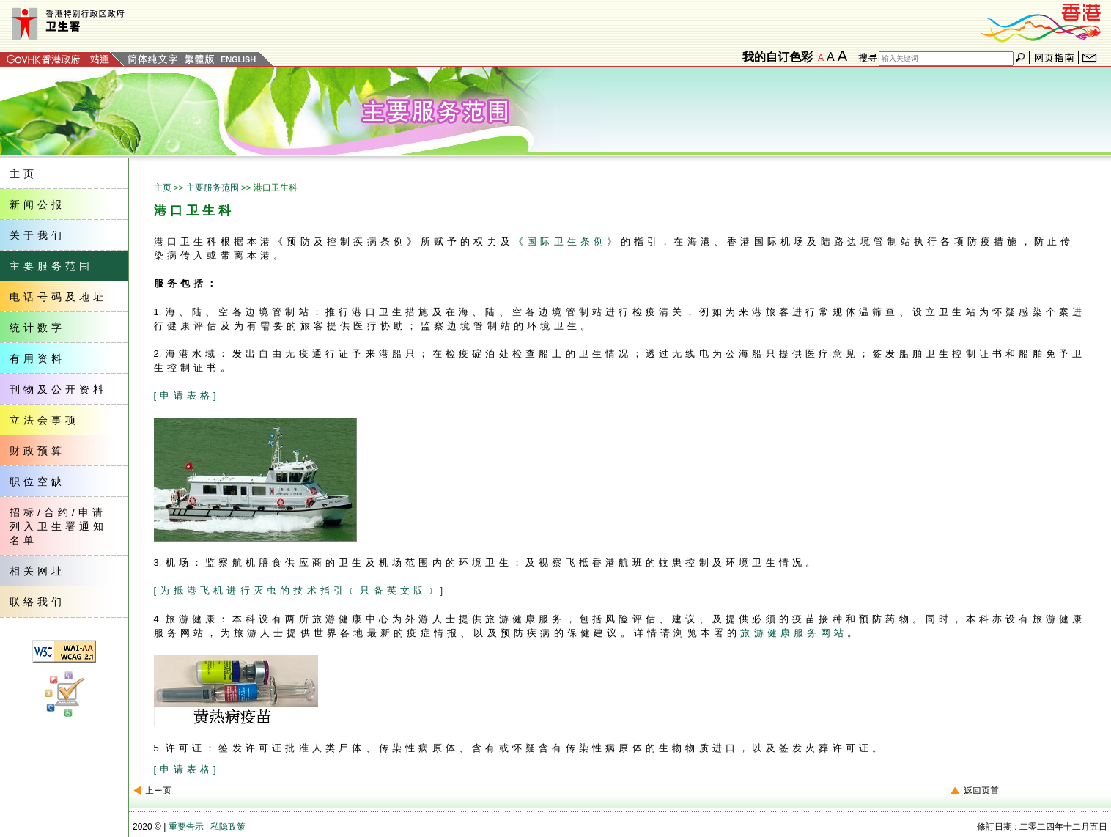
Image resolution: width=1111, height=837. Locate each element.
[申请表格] (187, 395)
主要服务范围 (212, 187)
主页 (162, 187)
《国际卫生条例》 (567, 241)
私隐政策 (228, 827)
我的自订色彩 (777, 57)
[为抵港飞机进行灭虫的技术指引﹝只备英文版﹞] (300, 590)
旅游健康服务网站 (793, 632)
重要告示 (186, 827)
